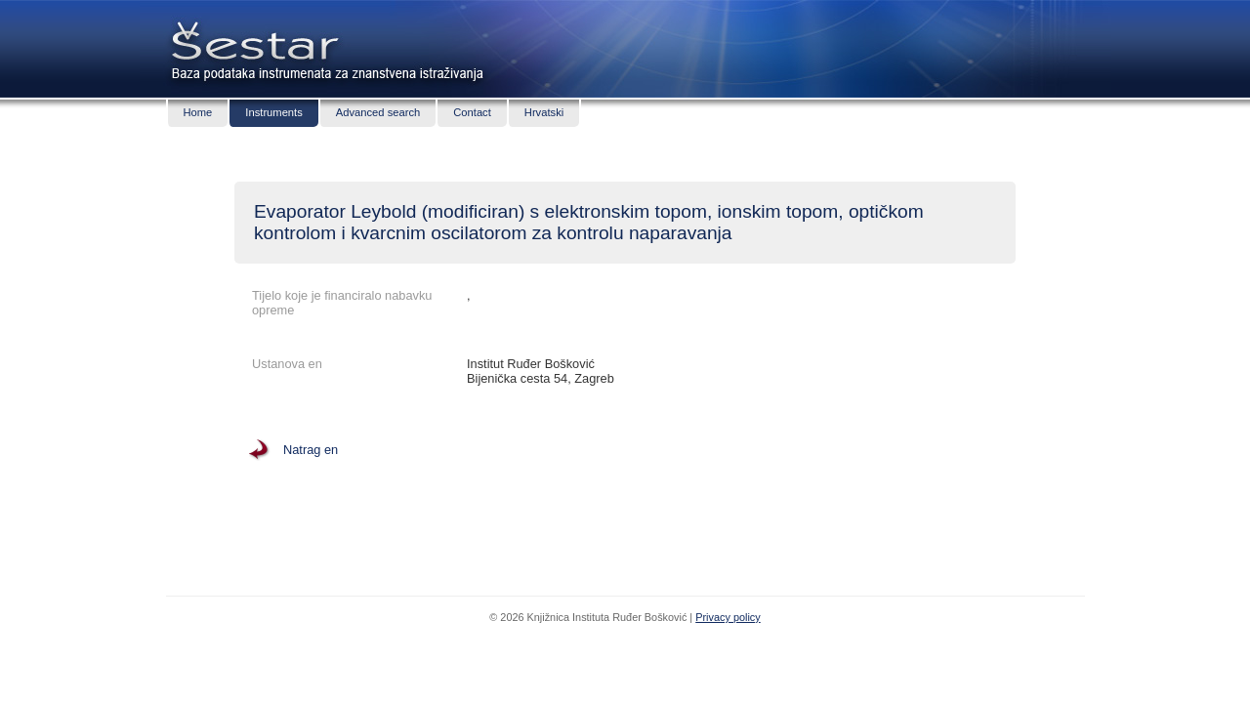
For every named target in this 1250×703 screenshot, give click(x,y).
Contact (472, 112)
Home (198, 112)
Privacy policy (727, 617)
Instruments (273, 112)
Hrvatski (543, 112)
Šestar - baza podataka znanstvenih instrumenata (252, 39)
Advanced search (378, 112)
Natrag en (310, 449)
